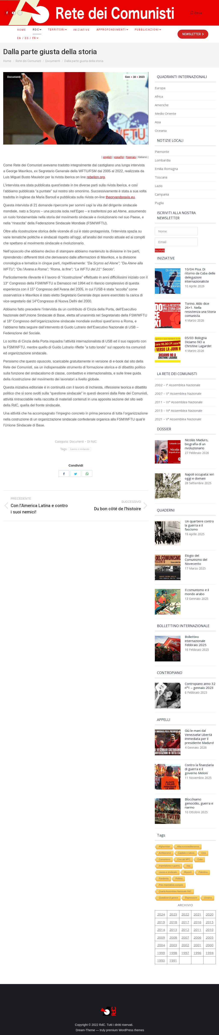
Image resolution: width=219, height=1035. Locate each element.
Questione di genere (168, 898)
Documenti (14, 76)
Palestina (203, 872)
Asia (158, 122)
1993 (161, 960)
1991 (173, 960)
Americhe (162, 105)
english (107, 157)
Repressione (191, 898)
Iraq (188, 866)
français (131, 157)
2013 (173, 930)
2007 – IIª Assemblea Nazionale (178, 393)
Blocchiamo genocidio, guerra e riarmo (199, 803)
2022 (185, 914)
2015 (209, 922)
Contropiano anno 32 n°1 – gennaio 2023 (200, 686)
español (119, 157)
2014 (161, 930)
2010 (209, 930)
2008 (173, 937)
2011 (197, 930)
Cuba (200, 859)
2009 (161, 937)
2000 (209, 945)
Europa (160, 88)
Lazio (159, 186)
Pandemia (164, 878)
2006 (197, 937)
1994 (209, 953)
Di (92, 441)
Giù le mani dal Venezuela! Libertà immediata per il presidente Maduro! (199, 737)
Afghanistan (164, 846)
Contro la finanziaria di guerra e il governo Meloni (199, 769)
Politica (179, 878)
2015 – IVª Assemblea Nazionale (178, 411)
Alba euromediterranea (188, 846)
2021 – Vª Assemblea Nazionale (178, 419)
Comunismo (164, 859)
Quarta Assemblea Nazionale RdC (175, 891)
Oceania (161, 131)
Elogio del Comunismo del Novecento (196, 560)
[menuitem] (21, 30)
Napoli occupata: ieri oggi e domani (199, 476)
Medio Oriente (165, 114)
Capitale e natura (186, 853)
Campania (162, 194)
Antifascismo (165, 853)
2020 (209, 914)
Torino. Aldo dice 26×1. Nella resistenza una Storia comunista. (200, 310)
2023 (173, 914)
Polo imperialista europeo (171, 885)
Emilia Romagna (166, 169)
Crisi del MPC (183, 859)
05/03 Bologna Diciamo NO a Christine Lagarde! (198, 342)
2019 (161, 922)
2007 (185, 937)
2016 (197, 922)
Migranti (188, 872)
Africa (159, 96)
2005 (209, 937)
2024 (161, 914)
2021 (197, 914)
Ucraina (208, 898)
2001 (197, 945)
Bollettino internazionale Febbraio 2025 (195, 641)
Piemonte (162, 152)
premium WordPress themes (125, 1030)
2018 (173, 922)
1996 (197, 953)
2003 (173, 945)
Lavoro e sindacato (79, 449)
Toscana (161, 177)
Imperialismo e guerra (169, 866)
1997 (185, 953)
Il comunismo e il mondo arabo (197, 592)
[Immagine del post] (168, 282)
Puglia (159, 203)
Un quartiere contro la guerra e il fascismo (199, 525)
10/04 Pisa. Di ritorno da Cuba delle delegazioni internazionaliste (200, 275)
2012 (185, 930)
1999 (161, 953)
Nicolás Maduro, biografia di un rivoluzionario (196, 444)
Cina (203, 853)
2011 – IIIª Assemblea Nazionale (179, 402)
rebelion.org (96, 177)
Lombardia (162, 160)
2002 (185, 945)
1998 (173, 953)
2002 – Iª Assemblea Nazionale (177, 385)
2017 (185, 922)
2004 (161, 945)
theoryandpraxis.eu (120, 197)
